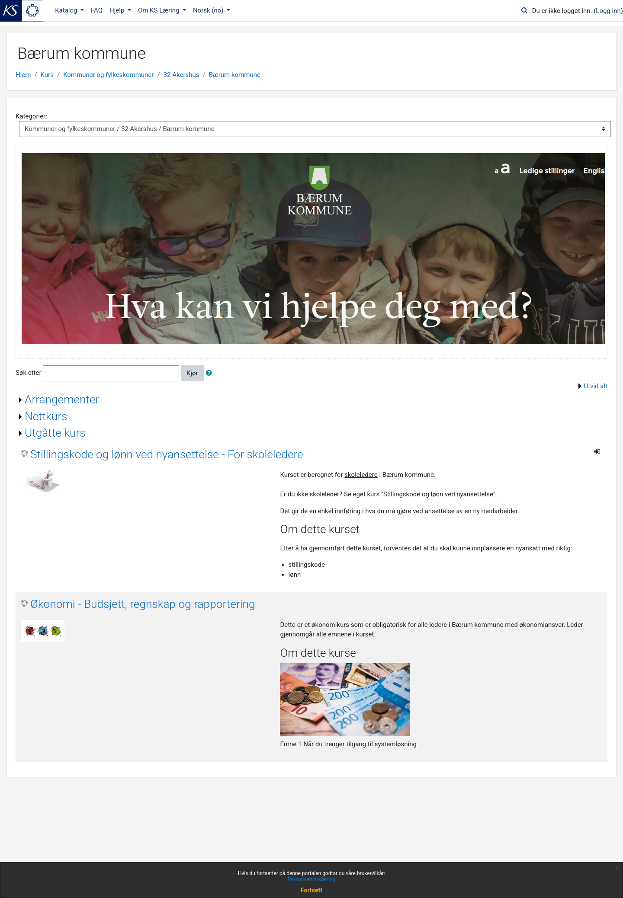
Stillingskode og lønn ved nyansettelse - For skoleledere (166, 454)
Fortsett (311, 890)
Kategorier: (31, 116)
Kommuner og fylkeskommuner (108, 75)
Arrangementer (62, 399)
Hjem (23, 75)
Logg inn (608, 11)
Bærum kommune (234, 75)
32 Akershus (181, 75)
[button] (210, 373)
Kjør (192, 373)
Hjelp (117, 10)
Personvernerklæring (311, 879)
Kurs (47, 75)
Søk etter (29, 373)
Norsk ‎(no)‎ (209, 10)
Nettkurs (46, 416)
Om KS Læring (159, 10)
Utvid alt (595, 386)
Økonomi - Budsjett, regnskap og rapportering (142, 604)
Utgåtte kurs (55, 432)
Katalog (67, 10)
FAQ (97, 10)
